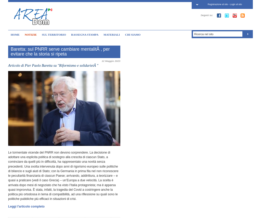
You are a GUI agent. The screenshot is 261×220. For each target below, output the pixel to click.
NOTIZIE (31, 34)
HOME (15, 34)
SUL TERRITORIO (54, 34)
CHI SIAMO (132, 34)
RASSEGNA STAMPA (84, 34)
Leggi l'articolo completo (26, 206)
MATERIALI (111, 34)
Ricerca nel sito (203, 34)
